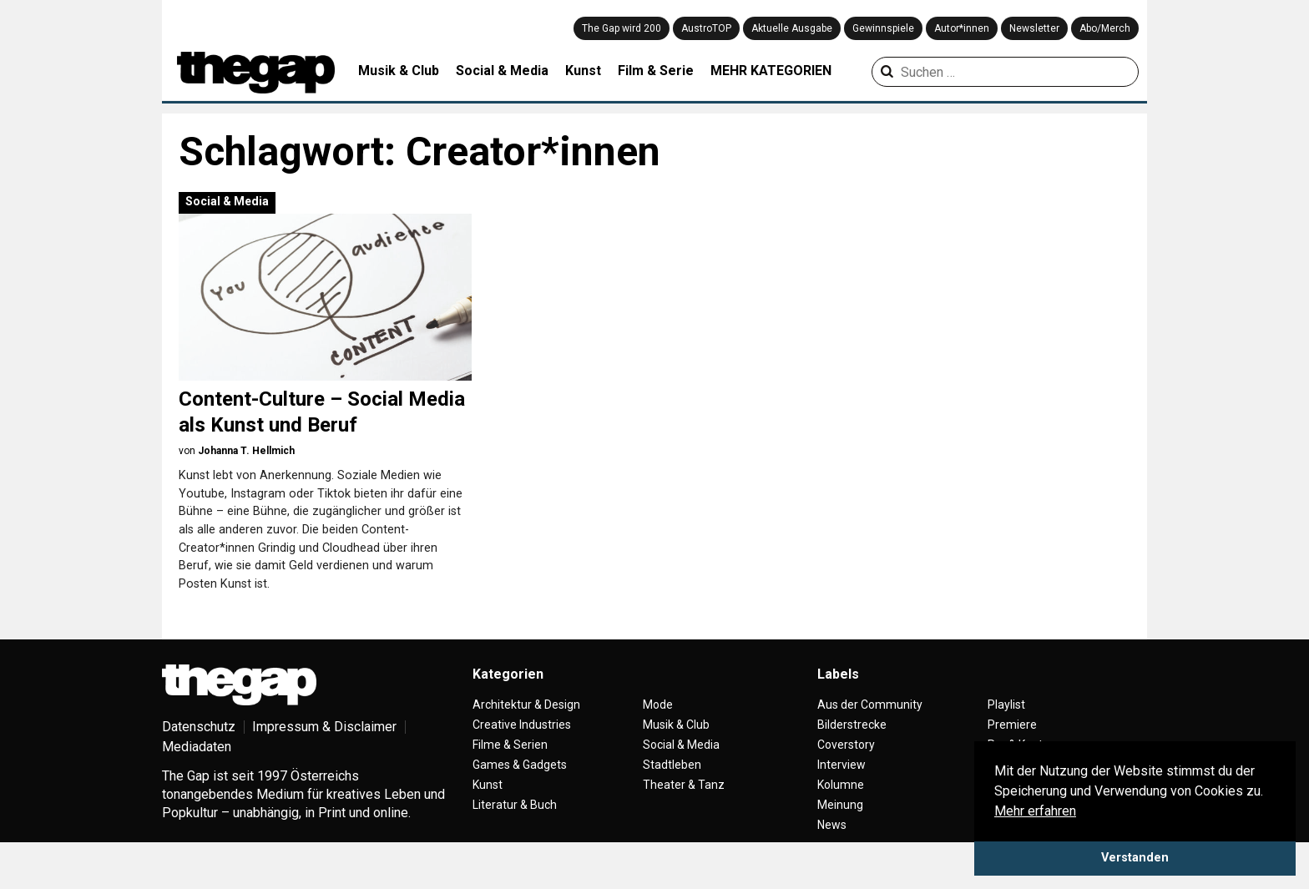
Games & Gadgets (520, 791)
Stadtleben (672, 791)
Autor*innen (961, 28)
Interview (841, 791)
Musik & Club (398, 70)
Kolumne (840, 811)
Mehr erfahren (1035, 811)
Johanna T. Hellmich (246, 451)
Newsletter (1034, 28)
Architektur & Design (526, 731)
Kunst (583, 70)
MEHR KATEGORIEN (770, 70)
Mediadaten (196, 773)
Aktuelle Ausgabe (791, 28)
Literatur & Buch (515, 831)
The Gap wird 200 (621, 28)
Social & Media (502, 70)
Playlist (1006, 731)
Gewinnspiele (883, 28)
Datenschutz (198, 753)
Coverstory (846, 771)
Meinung (840, 831)
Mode (658, 731)
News (832, 851)
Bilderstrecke (852, 751)
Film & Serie (656, 70)
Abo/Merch (1104, 28)
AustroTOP (706, 28)
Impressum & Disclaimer (324, 753)
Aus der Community (869, 731)
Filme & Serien (510, 771)
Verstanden (1135, 858)
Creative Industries (522, 751)
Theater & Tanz (684, 811)
